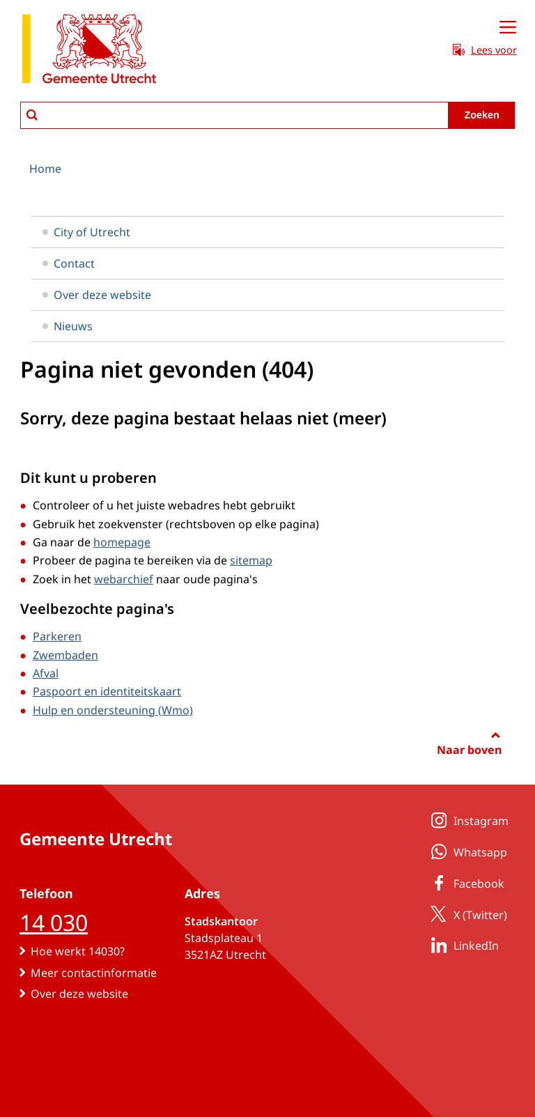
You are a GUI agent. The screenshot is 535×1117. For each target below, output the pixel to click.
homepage (121, 542)
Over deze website (96, 294)
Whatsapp (466, 851)
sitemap (251, 560)
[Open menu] (508, 28)
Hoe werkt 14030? (78, 951)
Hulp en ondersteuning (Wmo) (113, 710)
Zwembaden (65, 655)
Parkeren (57, 636)
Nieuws (67, 326)
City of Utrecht (86, 232)
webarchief (123, 579)
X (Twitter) (466, 914)
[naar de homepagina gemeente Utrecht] (89, 51)
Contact (68, 263)
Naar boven (469, 749)
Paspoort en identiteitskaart (107, 691)
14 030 (54, 922)
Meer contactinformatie (94, 972)
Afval (46, 673)
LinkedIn (462, 945)
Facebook (465, 883)
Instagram (467, 820)
